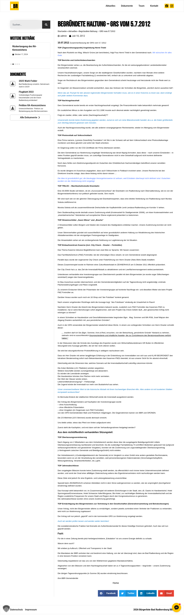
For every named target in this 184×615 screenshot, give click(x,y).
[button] (6, 608)
